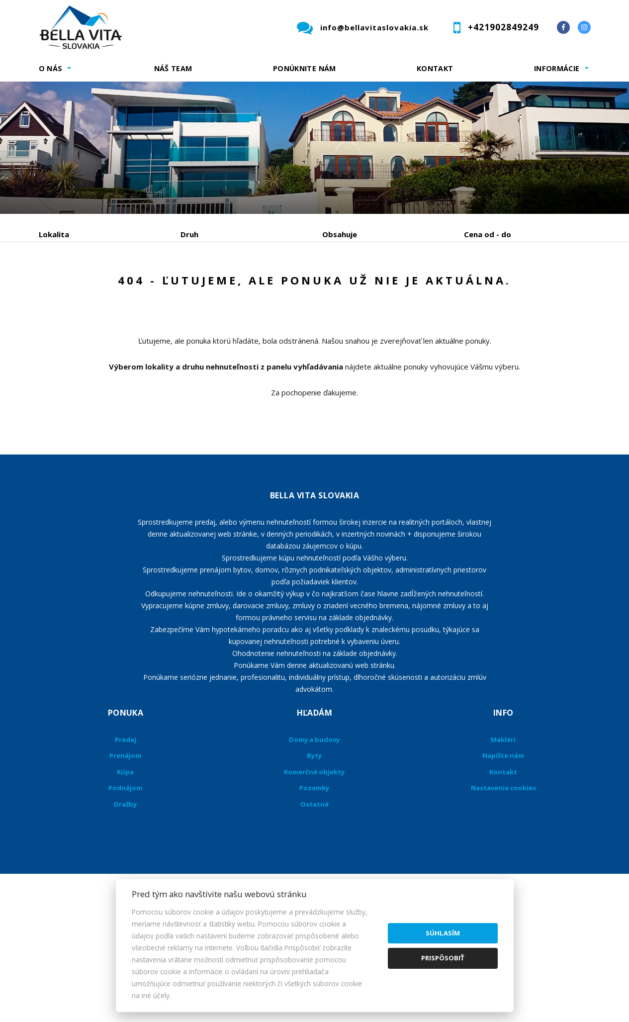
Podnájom (247, 286)
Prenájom (130, 286)
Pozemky (314, 863)
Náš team (173, 68)
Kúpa (188, 286)
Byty (314, 831)
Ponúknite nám (304, 68)
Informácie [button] (557, 68)
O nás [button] (51, 68)
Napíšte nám (503, 831)
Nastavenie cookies (503, 863)
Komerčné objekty (314, 847)
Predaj (70, 286)
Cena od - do (487, 234)
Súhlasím (443, 933)
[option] (314, 148)
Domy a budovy (314, 815)
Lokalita (54, 234)
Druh (189, 234)
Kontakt (435, 68)
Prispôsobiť (442, 957)
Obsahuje (339, 234)
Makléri (503, 815)
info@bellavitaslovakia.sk (374, 27)
